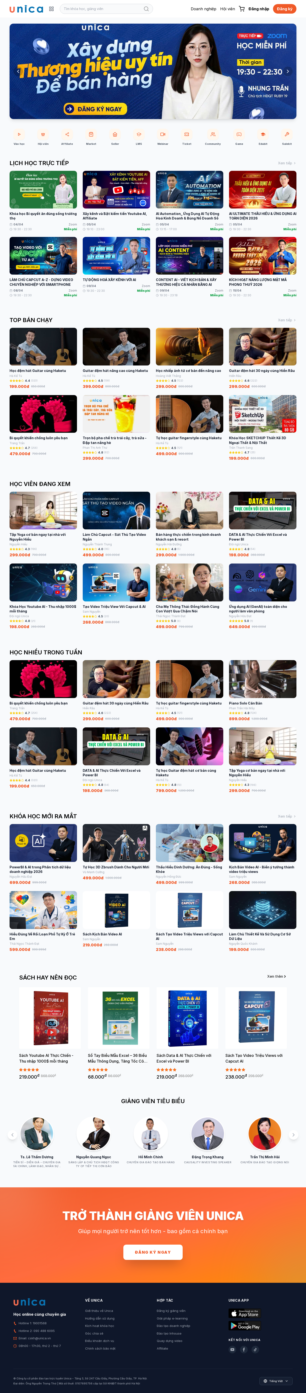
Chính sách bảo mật (100, 1348)
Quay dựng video (169, 1341)
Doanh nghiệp (203, 8)
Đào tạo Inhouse (169, 1333)
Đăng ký (285, 8)
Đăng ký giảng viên (171, 1311)
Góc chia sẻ (94, 1333)
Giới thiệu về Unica (99, 1311)
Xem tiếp (287, 163)
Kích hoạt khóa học (99, 1326)
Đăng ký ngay (153, 1252)
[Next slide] (288, 71)
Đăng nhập (258, 8)
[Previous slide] (18, 71)
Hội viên (227, 8)
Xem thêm (277, 976)
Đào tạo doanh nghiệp (173, 1326)
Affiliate (162, 1348)
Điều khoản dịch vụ (99, 1341)
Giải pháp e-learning (172, 1318)
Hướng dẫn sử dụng (100, 1318)
